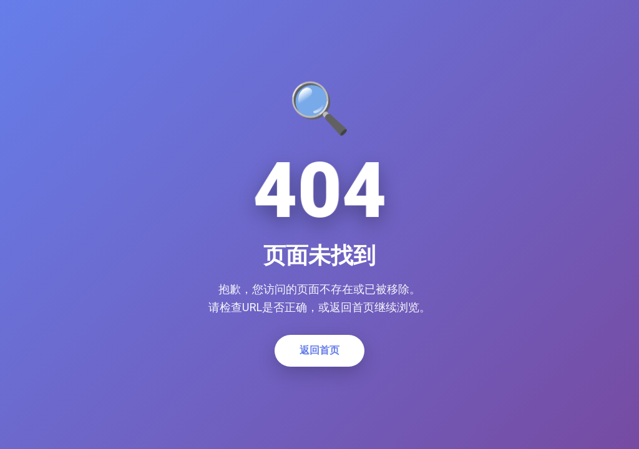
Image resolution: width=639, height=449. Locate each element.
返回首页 (319, 350)
